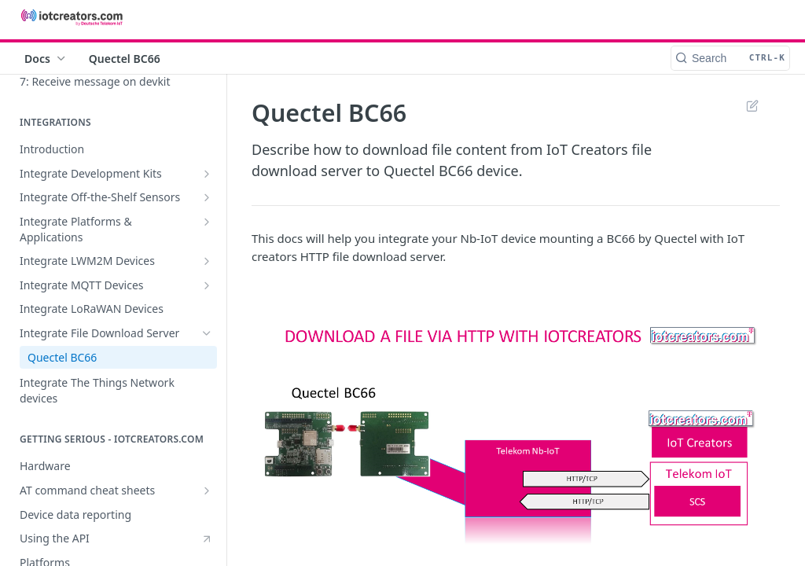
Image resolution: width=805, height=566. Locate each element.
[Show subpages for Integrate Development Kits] (206, 173)
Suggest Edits (752, 105)
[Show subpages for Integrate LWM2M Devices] (206, 261)
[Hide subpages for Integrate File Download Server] (206, 333)
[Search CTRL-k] (730, 58)
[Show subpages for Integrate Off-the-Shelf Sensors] (206, 197)
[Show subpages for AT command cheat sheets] (206, 490)
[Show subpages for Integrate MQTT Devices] (206, 285)
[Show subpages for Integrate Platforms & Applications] (206, 221)
